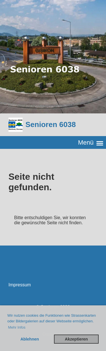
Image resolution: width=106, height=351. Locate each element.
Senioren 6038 (50, 124)
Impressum (19, 284)
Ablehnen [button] (29, 339)
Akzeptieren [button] (76, 339)
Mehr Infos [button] (16, 327)
